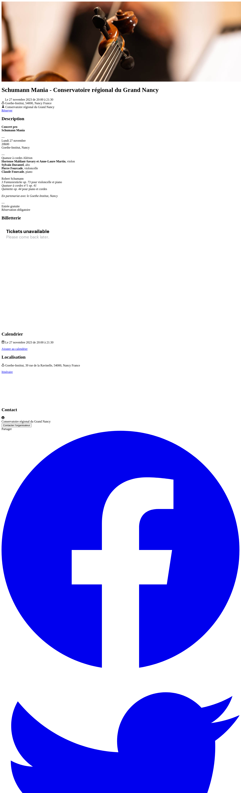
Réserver (7, 110)
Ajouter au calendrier (15, 349)
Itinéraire (7, 372)
